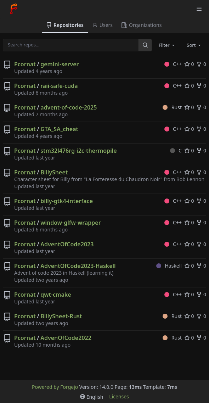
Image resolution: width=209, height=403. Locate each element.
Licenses (119, 396)
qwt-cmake (55, 294)
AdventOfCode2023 (67, 244)
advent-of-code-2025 (68, 107)
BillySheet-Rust (61, 316)
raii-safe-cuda (59, 85)
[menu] (91, 396)
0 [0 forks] (201, 64)
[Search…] (145, 45)
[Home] (13, 8)
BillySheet (54, 172)
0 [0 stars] (189, 64)
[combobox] (167, 45)
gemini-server (59, 64)
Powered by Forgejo (55, 387)
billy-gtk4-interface (66, 201)
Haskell (169, 265)
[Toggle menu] (199, 8)
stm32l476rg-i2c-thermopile (78, 150)
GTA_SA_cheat (59, 129)
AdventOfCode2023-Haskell (77, 265)
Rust (172, 107)
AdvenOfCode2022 (65, 337)
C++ (173, 64)
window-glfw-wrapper (70, 222)
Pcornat (25, 64)
